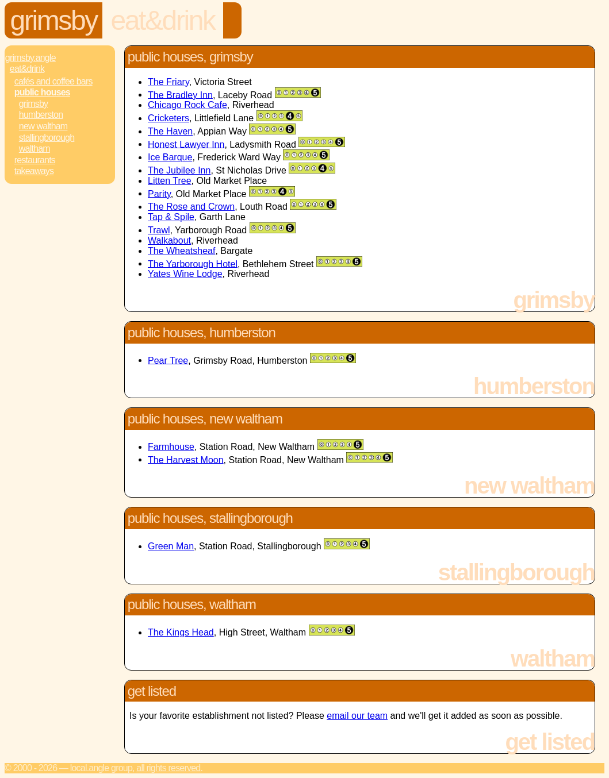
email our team (357, 716)
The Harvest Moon (186, 459)
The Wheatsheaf (181, 251)
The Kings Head (181, 632)
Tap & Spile (171, 217)
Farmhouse (171, 447)
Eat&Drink (162, 20)
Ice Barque (170, 157)
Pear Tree (168, 360)
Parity (159, 193)
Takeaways (33, 171)
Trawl (159, 230)
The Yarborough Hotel (193, 263)
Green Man (171, 546)
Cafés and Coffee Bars (53, 81)
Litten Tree (169, 181)
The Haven (170, 131)
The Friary (168, 82)
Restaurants (34, 160)
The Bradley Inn (180, 94)
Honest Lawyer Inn (186, 144)
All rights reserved (168, 768)
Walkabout (169, 240)
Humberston (41, 115)
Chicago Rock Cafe (187, 105)
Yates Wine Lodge (185, 274)
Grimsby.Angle (30, 58)
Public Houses (42, 92)
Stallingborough (47, 137)
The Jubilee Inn (179, 170)
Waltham (34, 148)
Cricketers (168, 118)
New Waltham (43, 126)
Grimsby (53, 20)
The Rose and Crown (191, 206)
